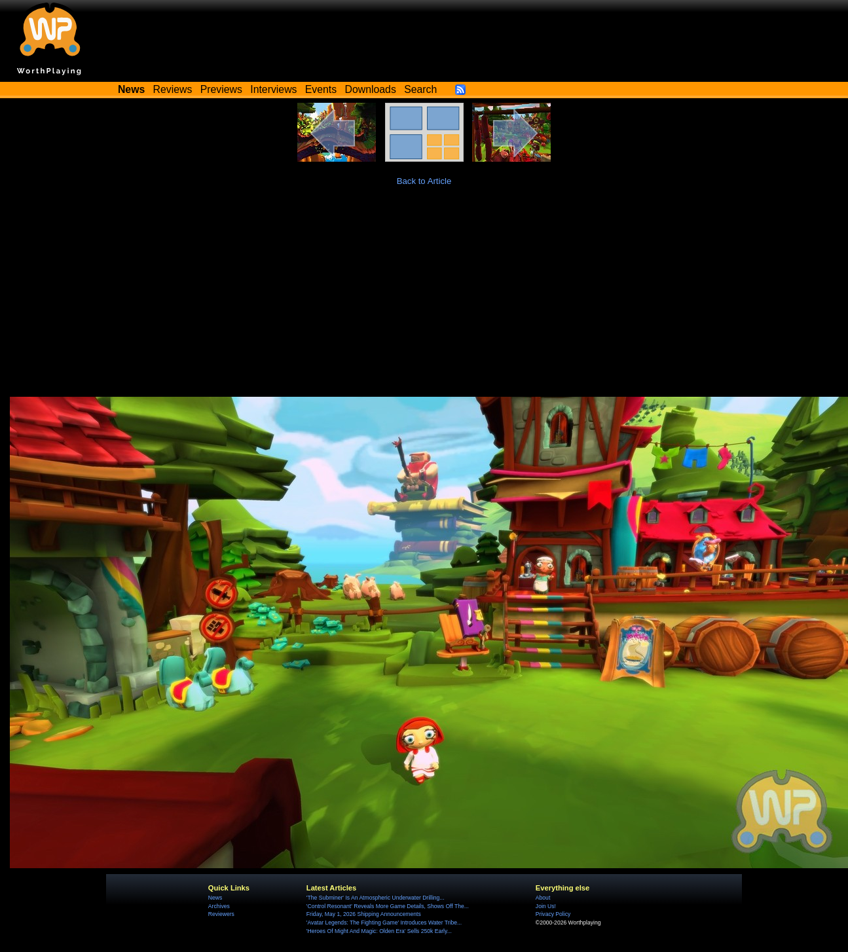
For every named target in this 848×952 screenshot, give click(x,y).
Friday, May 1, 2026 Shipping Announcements (363, 914)
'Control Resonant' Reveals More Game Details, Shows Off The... (387, 906)
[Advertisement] (424, 298)
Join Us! (546, 906)
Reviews (173, 89)
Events (321, 89)
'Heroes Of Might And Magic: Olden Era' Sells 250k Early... (379, 931)
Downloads (370, 89)
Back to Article (424, 181)
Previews (221, 89)
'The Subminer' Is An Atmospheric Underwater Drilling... (375, 897)
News (215, 897)
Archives (219, 906)
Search (420, 89)
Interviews (273, 89)
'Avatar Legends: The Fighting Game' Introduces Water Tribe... (384, 922)
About (543, 897)
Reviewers (221, 914)
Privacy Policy (553, 914)
